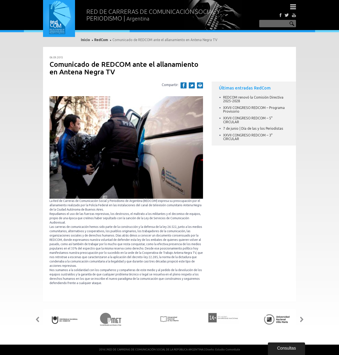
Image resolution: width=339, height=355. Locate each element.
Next (301, 319)
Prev (37, 319)
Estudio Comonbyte (227, 349)
